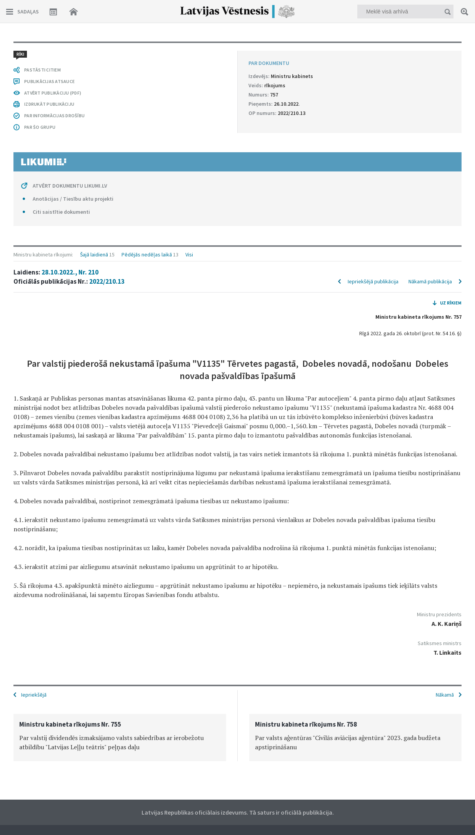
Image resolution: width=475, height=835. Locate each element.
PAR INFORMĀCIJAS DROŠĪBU (54, 115)
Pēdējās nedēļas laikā (147, 254)
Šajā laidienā (94, 254)
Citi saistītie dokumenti (61, 211)
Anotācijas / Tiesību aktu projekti (73, 198)
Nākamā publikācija (430, 281)
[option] (119, 737)
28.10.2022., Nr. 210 (70, 272)
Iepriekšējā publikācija (373, 281)
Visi (189, 254)
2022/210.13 (107, 281)
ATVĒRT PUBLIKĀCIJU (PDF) (52, 93)
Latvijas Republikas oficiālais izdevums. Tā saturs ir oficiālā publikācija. (238, 812)
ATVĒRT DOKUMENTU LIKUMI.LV (70, 185)
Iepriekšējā (34, 694)
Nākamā (445, 694)
